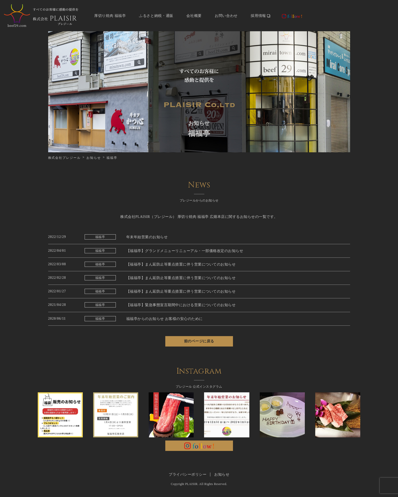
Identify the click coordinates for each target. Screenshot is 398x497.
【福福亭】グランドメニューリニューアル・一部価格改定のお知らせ (184, 251)
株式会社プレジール (64, 158)
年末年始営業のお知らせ (147, 237)
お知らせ (93, 158)
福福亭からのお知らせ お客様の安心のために (164, 319)
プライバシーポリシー (187, 474)
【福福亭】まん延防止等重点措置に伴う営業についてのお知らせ (181, 264)
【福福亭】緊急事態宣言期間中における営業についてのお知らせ (181, 305)
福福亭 (100, 237)
